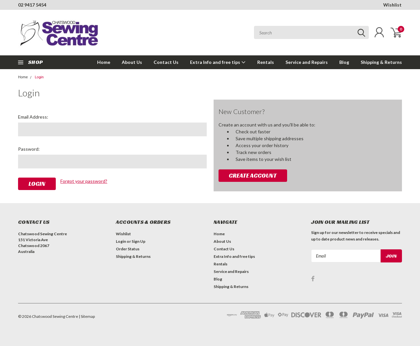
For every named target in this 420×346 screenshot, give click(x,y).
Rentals (265, 62)
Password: (29, 149)
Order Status (127, 248)
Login (39, 77)
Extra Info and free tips (218, 62)
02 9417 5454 (32, 5)
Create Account (253, 175)
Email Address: (33, 117)
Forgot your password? (83, 181)
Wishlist (392, 5)
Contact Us (166, 62)
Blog (344, 62)
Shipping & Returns (381, 62)
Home (103, 62)
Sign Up (138, 241)
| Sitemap (87, 316)
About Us (132, 62)
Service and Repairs (306, 62)
